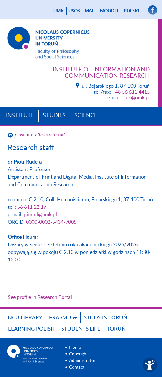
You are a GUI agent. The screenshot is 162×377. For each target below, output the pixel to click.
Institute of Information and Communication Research (101, 73)
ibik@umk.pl (136, 97)
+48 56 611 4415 (131, 92)
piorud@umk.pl (40, 214)
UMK (58, 11)
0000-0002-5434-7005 (51, 222)
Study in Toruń (105, 317)
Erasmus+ (63, 317)
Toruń (116, 329)
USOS (74, 11)
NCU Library (25, 317)
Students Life (80, 329)
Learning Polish (31, 329)
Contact (76, 367)
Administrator (82, 361)
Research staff (51, 135)
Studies (54, 115)
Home (75, 347)
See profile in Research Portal (40, 297)
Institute (20, 115)
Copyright (78, 354)
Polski (131, 11)
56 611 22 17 (31, 207)
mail (90, 11)
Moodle (109, 11)
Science (85, 115)
